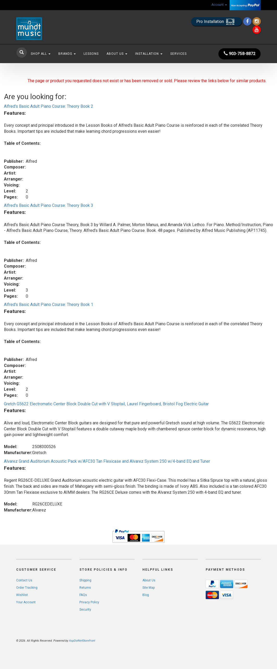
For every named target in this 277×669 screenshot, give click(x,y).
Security (85, 609)
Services (178, 54)
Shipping (85, 580)
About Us (116, 54)
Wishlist (22, 595)
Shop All (41, 54)
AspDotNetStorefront (82, 640)
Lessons (91, 54)
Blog (145, 595)
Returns (85, 587)
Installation (148, 54)
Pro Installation (216, 22)
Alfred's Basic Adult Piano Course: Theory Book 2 (48, 106)
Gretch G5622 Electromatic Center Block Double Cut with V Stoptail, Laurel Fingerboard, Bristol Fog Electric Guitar (106, 403)
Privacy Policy (89, 602)
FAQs (83, 595)
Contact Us (24, 580)
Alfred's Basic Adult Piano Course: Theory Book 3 (48, 205)
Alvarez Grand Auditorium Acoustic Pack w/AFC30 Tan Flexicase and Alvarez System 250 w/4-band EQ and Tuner (107, 461)
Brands (67, 54)
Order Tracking (26, 587)
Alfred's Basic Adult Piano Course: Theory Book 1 (48, 304)
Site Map (148, 587)
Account (219, 5)
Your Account (26, 602)
